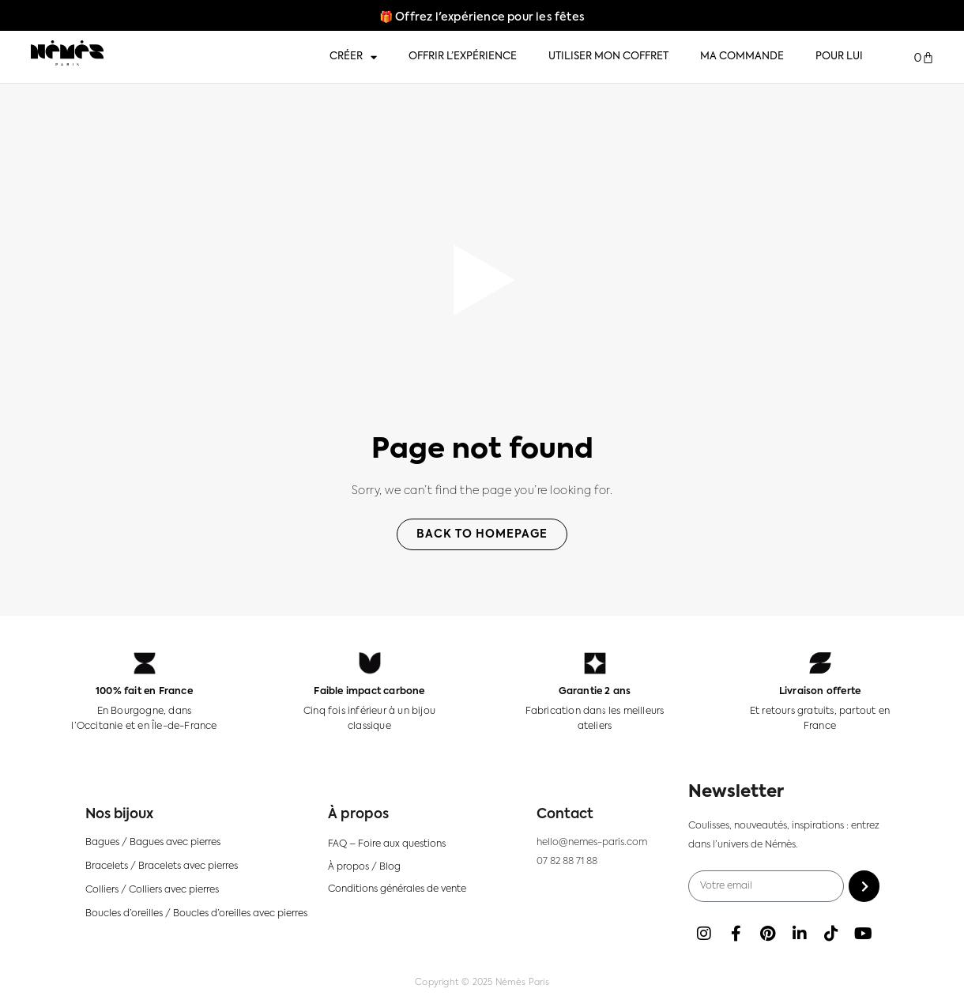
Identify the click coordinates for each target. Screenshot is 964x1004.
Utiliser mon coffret (608, 56)
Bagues (102, 842)
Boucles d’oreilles (124, 913)
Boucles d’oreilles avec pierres (240, 913)
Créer (353, 57)
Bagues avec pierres (175, 842)
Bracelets (106, 865)
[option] (909, 989)
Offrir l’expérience (463, 56)
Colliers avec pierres (174, 889)
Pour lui (839, 56)
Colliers (102, 889)
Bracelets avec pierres (188, 865)
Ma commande (742, 56)
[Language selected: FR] (916, 988)
